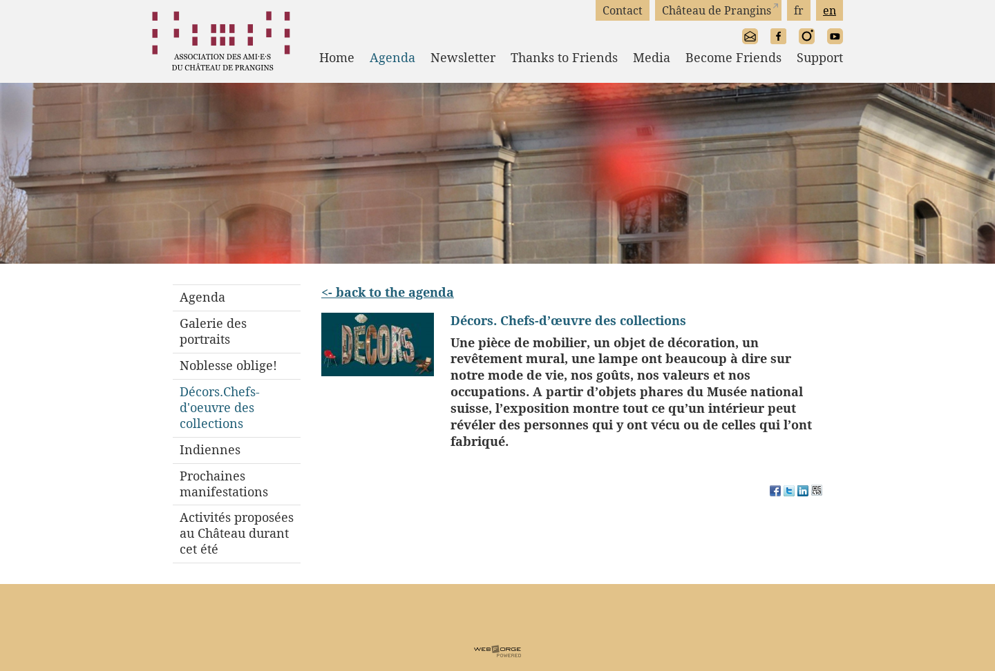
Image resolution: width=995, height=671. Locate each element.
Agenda (392, 58)
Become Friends (733, 58)
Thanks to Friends (564, 58)
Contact (623, 10)
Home (336, 58)
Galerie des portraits (213, 331)
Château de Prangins (716, 10)
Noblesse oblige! (228, 365)
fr (799, 10)
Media (651, 58)
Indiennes (210, 450)
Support (820, 58)
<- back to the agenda (387, 292)
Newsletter (462, 58)
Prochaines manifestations (224, 484)
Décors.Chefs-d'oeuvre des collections (220, 407)
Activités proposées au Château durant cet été (237, 533)
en (829, 10)
